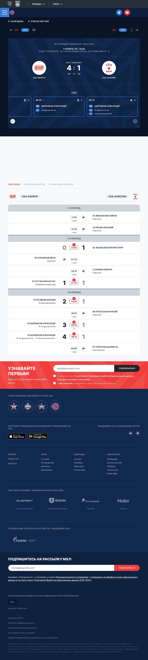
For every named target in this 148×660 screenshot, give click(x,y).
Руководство (47, 462)
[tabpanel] (74, 273)
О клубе (45, 459)
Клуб (44, 454)
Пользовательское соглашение (21, 633)
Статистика (79, 470)
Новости (13, 459)
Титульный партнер (24, 509)
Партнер (90, 509)
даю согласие (65, 383)
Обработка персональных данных (22, 628)
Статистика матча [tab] (34, 184)
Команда (79, 454)
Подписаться (127, 368)
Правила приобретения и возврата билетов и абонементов (33, 638)
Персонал (79, 466)
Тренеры (78, 462)
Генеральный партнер (57, 509)
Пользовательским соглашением (73, 379)
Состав (77, 459)
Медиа (12, 454)
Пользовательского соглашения (72, 577)
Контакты (45, 466)
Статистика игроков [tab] (61, 184)
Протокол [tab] (14, 184)
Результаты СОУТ (15, 618)
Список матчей (38, 21)
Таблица (111, 466)
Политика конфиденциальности (21, 623)
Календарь (15, 21)
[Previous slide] (12, 121)
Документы (46, 470)
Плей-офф (112, 473)
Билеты (12, 463)
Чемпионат (114, 454)
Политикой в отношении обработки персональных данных (103, 376)
